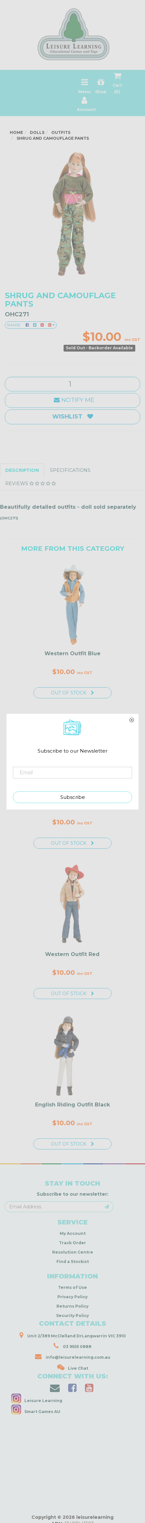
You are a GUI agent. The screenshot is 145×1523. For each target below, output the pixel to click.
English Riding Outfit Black (72, 1105)
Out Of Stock (72, 693)
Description (22, 470)
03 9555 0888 (72, 1346)
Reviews (30, 483)
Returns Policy (72, 1306)
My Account (73, 1233)
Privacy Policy (72, 1296)
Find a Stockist (72, 1261)
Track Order (72, 1242)
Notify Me (72, 400)
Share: (31, 324)
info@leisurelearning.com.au (72, 1356)
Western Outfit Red (72, 954)
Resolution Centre (72, 1252)
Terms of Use (72, 1287)
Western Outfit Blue (72, 653)
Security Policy (72, 1315)
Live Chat (72, 1367)
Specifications (70, 470)
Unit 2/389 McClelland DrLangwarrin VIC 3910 (72, 1335)
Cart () (117, 84)
